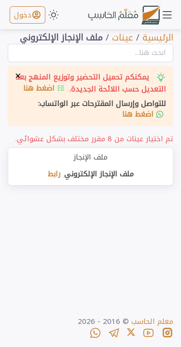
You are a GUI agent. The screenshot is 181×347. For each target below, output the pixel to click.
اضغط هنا (44, 88)
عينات (122, 37)
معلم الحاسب (152, 321)
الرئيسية (157, 37)
